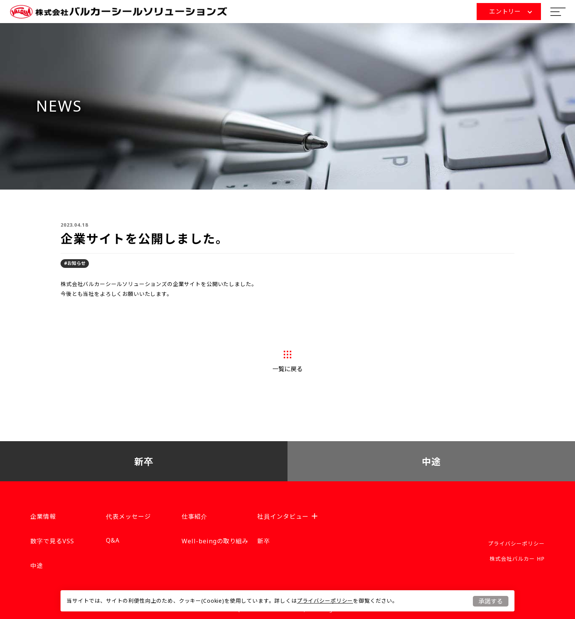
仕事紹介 (194, 516)
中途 (431, 461)
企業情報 (43, 516)
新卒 (144, 461)
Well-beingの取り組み (215, 541)
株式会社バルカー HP (517, 558)
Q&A (113, 540)
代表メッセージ (128, 516)
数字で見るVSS (52, 541)
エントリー (510, 11)
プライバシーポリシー (325, 600)
